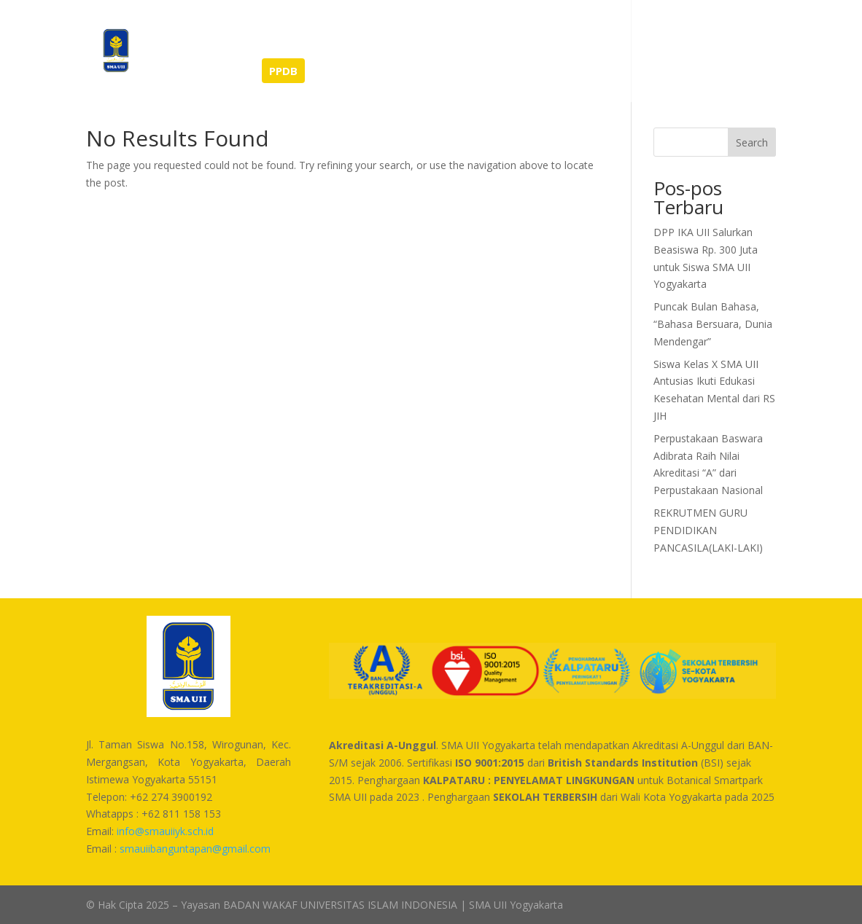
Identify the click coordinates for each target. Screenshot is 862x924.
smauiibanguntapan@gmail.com (195, 849)
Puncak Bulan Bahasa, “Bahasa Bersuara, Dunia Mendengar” (712, 323)
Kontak (658, 30)
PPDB (283, 70)
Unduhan (595, 30)
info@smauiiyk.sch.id (165, 831)
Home (170, 30)
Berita (222, 30)
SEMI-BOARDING (198, 72)
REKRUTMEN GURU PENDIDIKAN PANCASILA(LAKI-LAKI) (708, 530)
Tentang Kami (360, 30)
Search (752, 142)
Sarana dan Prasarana (492, 30)
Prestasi (280, 30)
